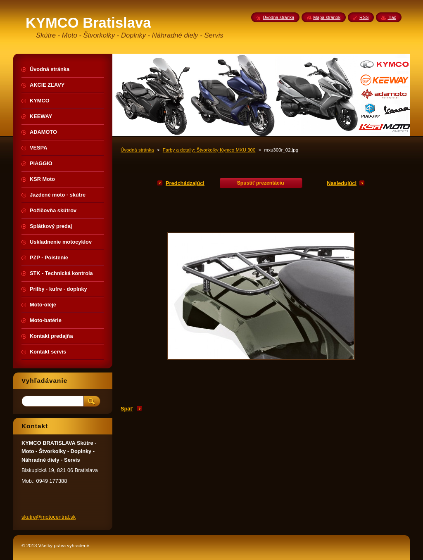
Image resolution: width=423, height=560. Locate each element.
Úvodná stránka (137, 149)
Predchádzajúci (185, 183)
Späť (127, 409)
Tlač (391, 17)
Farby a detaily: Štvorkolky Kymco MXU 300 (209, 149)
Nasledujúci (341, 183)
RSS (363, 17)
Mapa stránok (326, 17)
